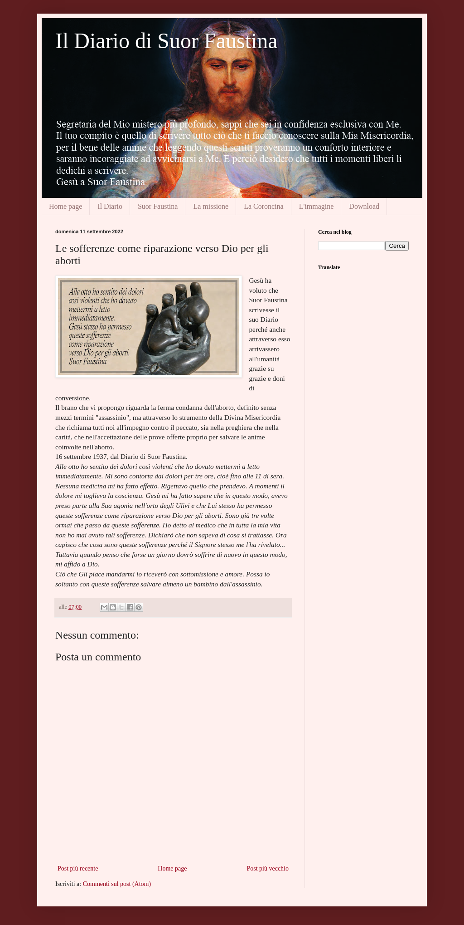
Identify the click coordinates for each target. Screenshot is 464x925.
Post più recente (78, 868)
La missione (210, 206)
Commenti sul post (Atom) (117, 884)
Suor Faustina (158, 206)
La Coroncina (264, 206)
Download (364, 206)
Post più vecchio (267, 868)
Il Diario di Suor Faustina (166, 41)
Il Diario (109, 206)
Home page (65, 206)
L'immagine (316, 206)
